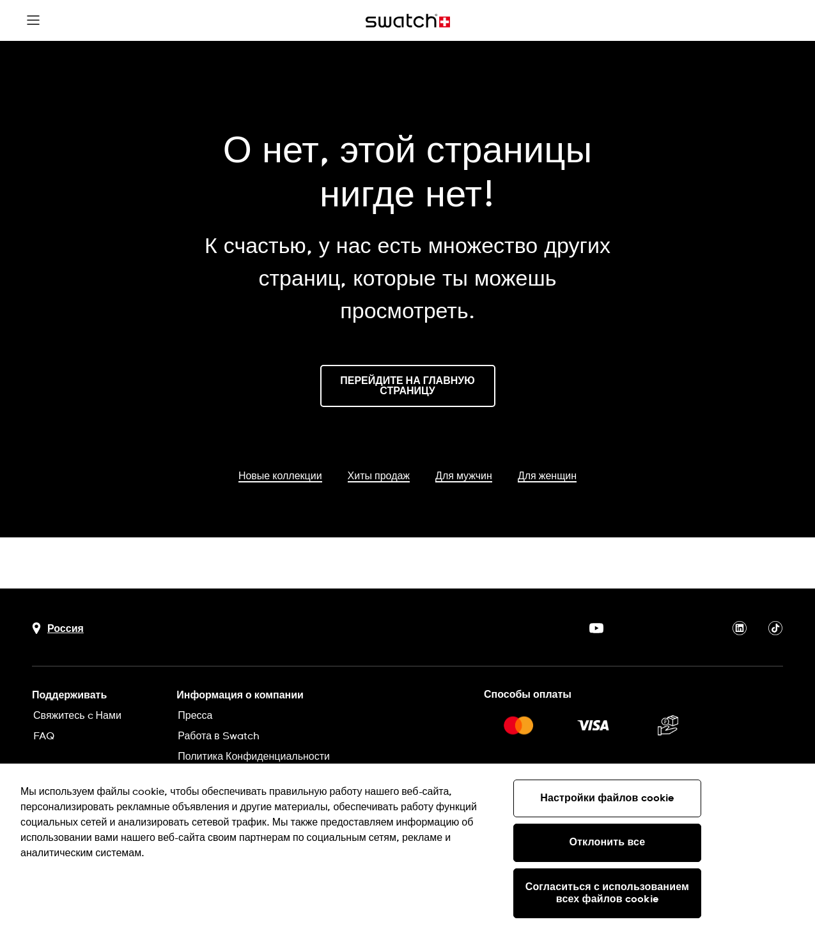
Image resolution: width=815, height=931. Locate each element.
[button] (33, 20)
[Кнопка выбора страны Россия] (58, 628)
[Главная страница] (408, 20)
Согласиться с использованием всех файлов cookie (607, 893)
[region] (407, 847)
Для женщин (547, 476)
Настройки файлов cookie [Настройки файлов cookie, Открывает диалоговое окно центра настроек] (607, 798)
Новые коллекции (280, 476)
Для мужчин (463, 476)
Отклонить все (608, 842)
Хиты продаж (379, 476)
